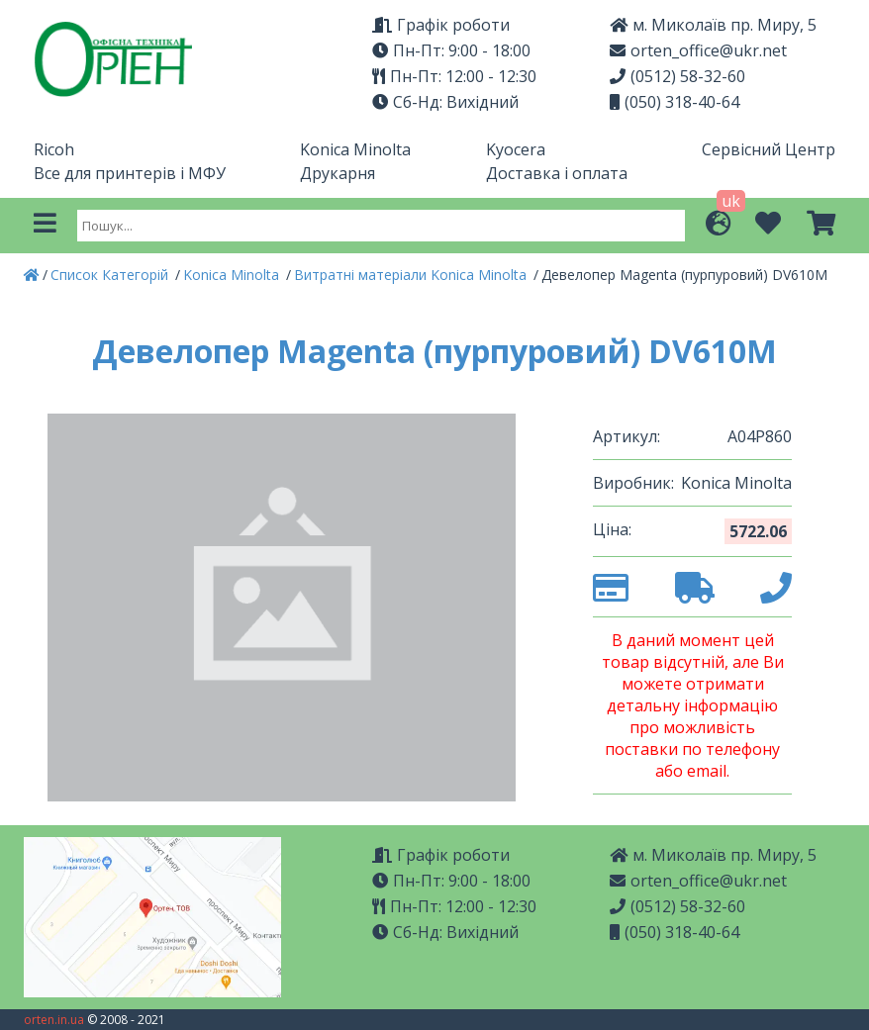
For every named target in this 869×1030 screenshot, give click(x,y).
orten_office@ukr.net (698, 50)
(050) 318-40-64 (674, 102)
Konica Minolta (355, 149)
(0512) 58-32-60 (677, 76)
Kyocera (515, 149)
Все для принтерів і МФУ (130, 173)
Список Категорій (111, 274)
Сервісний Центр (768, 149)
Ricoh (54, 149)
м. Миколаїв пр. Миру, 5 (713, 25)
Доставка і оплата (557, 173)
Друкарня (337, 173)
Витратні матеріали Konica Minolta (412, 274)
